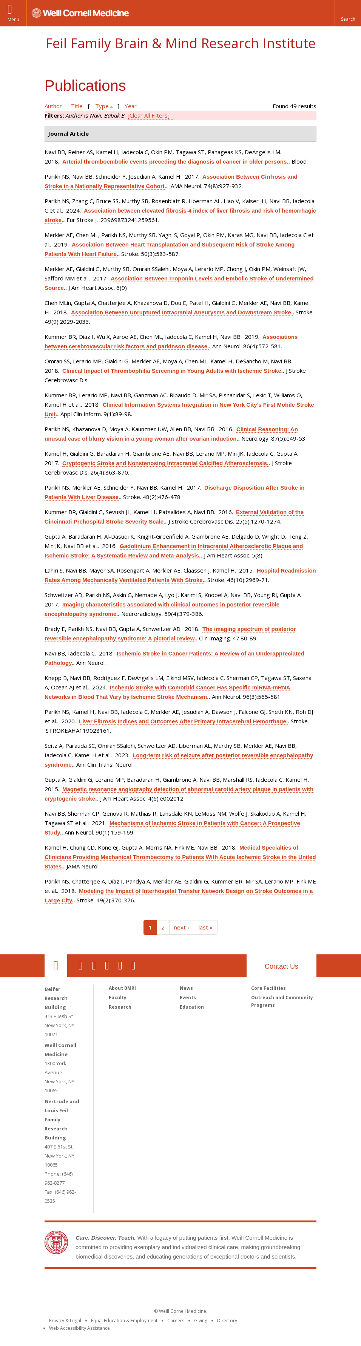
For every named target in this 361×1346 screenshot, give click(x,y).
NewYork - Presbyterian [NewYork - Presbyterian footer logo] (243, 1283)
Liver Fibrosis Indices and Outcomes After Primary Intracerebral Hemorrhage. (183, 721)
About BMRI (122, 988)
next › (181, 927)
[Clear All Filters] (149, 115)
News (186, 988)
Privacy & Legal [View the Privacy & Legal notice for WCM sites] (65, 1320)
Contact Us (281, 966)
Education (192, 1007)
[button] (348, 13)
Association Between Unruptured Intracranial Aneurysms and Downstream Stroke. (182, 312)
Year (131, 106)
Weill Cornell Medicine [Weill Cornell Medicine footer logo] (125, 1283)
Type (102, 106)
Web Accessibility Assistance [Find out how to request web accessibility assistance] (79, 1328)
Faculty (118, 997)
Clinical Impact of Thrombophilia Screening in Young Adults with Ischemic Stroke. (172, 371)
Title (77, 106)
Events (188, 997)
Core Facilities (268, 988)
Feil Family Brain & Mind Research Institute (180, 43)
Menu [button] (13, 19)
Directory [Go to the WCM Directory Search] (227, 1320)
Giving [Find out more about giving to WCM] (200, 1320)
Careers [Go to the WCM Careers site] (175, 1320)
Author (53, 106)
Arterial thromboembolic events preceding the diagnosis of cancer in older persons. (175, 161)
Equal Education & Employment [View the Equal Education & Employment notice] (124, 1320)
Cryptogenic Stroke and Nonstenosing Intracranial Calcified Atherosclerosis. (165, 463)
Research (120, 1007)
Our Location (56, 965)
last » (206, 927)
